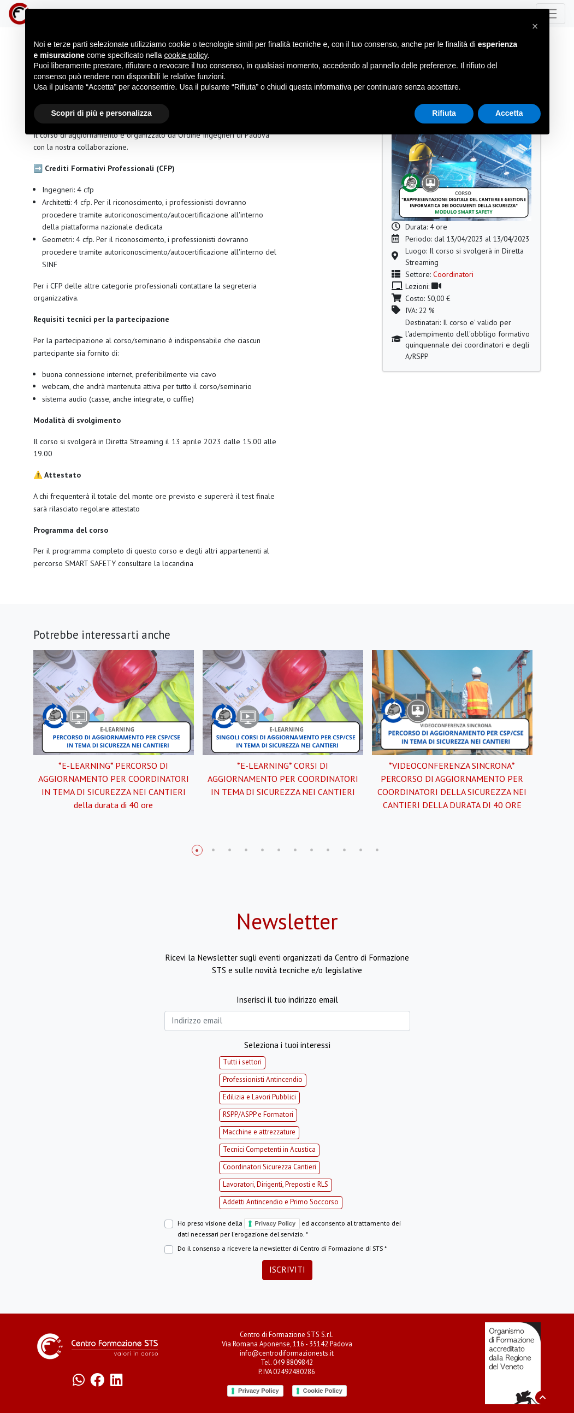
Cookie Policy (322, 1390)
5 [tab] (262, 850)
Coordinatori (453, 274)
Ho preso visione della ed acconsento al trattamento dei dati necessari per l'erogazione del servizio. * (289, 1228)
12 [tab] (377, 850)
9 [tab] (328, 850)
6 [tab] (279, 850)
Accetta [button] (509, 113)
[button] (535, 26)
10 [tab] (344, 850)
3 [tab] (229, 850)
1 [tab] (197, 850)
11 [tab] (361, 850)
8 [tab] (311, 850)
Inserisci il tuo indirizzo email (287, 999)
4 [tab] (246, 850)
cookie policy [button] (185, 55)
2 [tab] (213, 850)
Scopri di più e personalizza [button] (101, 113)
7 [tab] (295, 850)
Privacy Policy (275, 1223)
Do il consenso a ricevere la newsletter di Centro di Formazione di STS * (282, 1248)
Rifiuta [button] (444, 113)
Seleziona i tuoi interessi (287, 1045)
